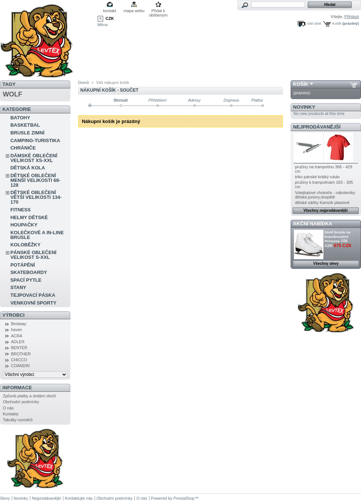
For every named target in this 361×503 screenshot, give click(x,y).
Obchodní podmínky (21, 402)
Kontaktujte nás (79, 498)
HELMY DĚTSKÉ (29, 217)
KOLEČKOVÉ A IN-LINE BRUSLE (37, 235)
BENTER (19, 347)
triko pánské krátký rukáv (317, 177)
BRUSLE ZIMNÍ (27, 133)
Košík (336, 23)
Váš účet (314, 23)
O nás (8, 408)
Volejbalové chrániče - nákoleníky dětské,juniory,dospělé (325, 194)
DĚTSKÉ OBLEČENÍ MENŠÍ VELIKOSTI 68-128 (35, 180)
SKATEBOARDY (28, 272)
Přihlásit (351, 16)
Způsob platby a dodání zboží (29, 396)
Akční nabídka (312, 223)
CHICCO (19, 360)
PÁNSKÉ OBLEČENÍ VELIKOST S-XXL (33, 255)
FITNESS (20, 209)
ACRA (16, 336)
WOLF (12, 94)
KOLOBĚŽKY (25, 244)
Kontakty (11, 414)
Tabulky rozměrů (18, 420)
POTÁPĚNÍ (22, 265)
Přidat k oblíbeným (158, 11)
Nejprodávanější (317, 127)
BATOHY (20, 117)
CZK (110, 18)
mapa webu (133, 10)
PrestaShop (184, 498)
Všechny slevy (326, 263)
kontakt (109, 10)
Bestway (19, 323)
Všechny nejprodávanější (326, 210)
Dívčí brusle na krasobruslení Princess (337, 236)
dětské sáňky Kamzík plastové (322, 202)
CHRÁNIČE (23, 148)
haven (16, 329)
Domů (83, 82)
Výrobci (14, 315)
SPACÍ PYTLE (25, 280)
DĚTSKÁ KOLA (27, 167)
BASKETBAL (25, 125)
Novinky (304, 107)
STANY (18, 287)
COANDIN (20, 365)
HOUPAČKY (23, 225)
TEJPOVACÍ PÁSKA (32, 295)
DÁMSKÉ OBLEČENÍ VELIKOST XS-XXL (33, 158)
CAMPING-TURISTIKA (35, 140)
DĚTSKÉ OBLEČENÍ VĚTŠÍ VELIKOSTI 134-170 (36, 197)
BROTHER (21, 354)
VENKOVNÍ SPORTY (33, 303)
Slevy (5, 498)
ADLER (18, 342)
